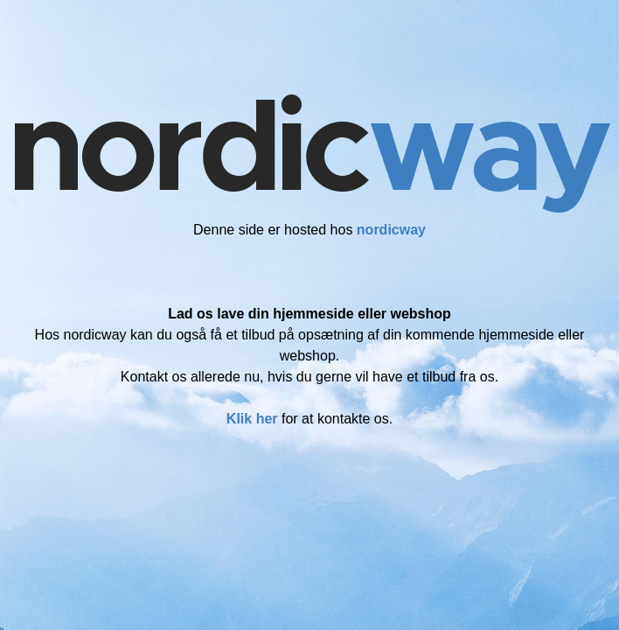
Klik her (252, 418)
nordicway (391, 229)
